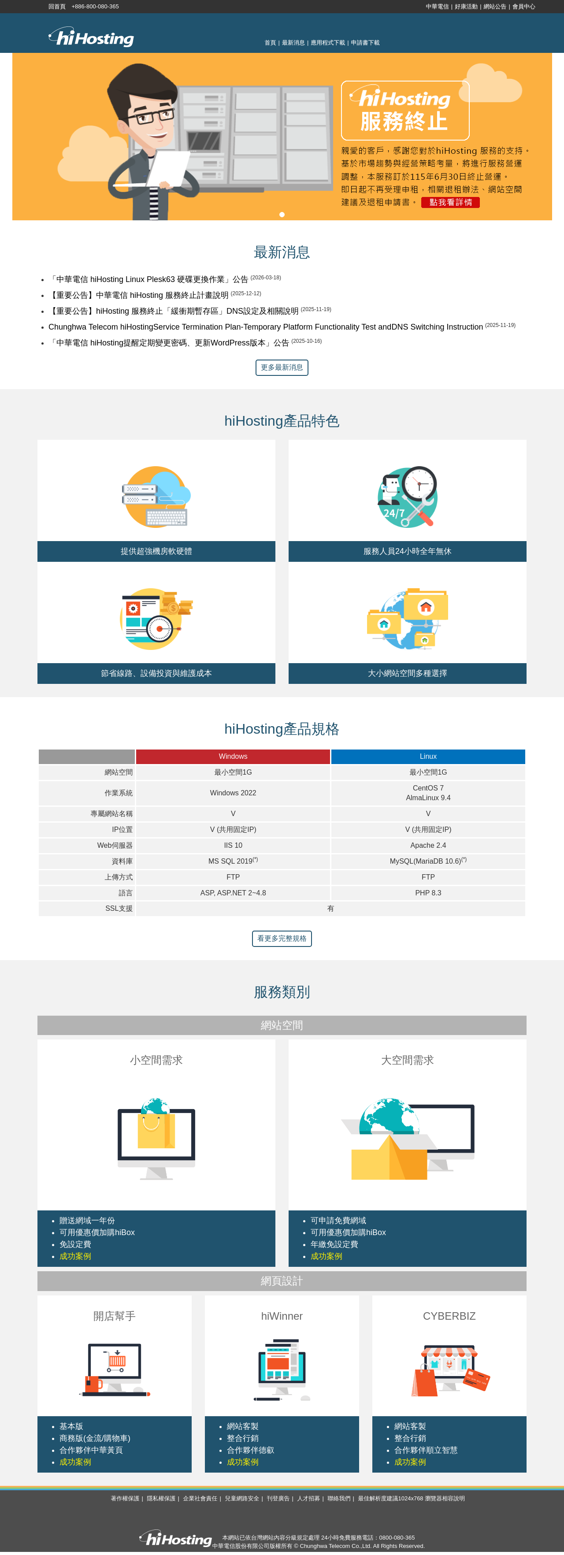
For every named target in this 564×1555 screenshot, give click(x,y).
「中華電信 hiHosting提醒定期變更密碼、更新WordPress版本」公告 (168, 342)
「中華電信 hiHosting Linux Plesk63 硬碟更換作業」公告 (148, 279)
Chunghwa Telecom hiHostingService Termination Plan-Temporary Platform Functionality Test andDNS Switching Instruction (265, 327)
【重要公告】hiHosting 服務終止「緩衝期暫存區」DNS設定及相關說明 (173, 311)
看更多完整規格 (282, 938)
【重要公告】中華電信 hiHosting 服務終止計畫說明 (138, 295)
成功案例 (75, 1256)
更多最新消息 (282, 367)
